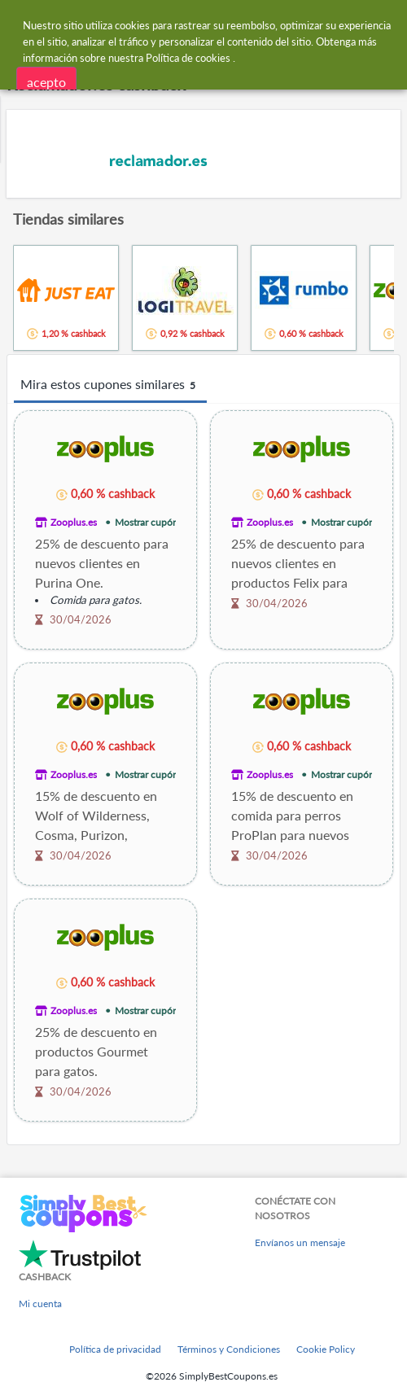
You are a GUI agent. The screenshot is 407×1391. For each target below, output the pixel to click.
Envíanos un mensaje (300, 1242)
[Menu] (21, 23)
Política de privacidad (115, 1349)
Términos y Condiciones (228, 1349)
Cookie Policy (325, 1349)
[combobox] (219, 22)
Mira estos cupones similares (110, 385)
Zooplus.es (73, 522)
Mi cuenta (40, 1303)
